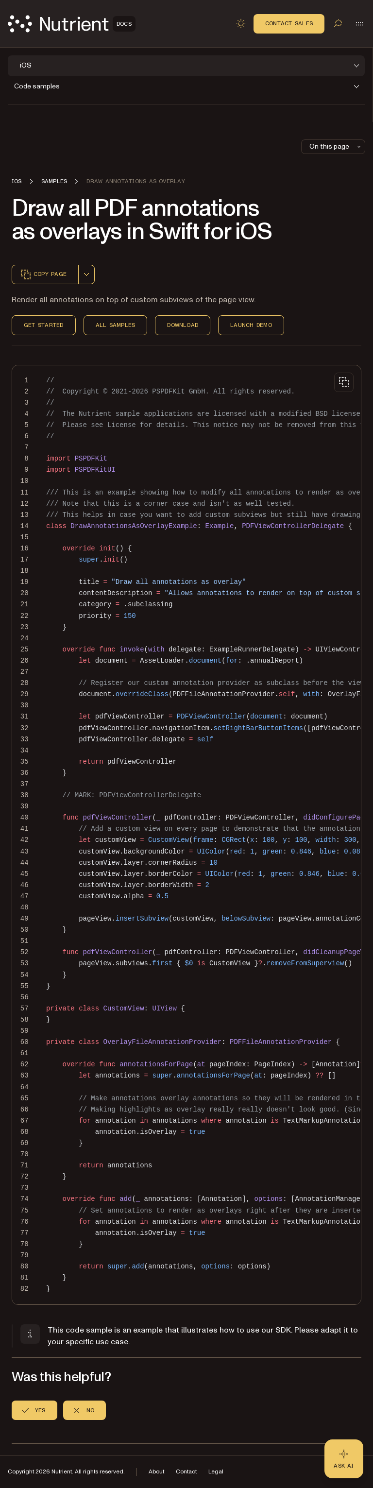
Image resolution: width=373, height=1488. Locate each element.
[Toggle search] (338, 23)
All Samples (116, 325)
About (156, 1472)
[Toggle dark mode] (241, 23)
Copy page (43, 274)
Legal (215, 1472)
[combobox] (86, 274)
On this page (336, 146)
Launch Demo (251, 325)
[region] (186, 835)
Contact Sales (289, 23)
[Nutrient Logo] (72, 24)
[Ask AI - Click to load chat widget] (343, 1458)
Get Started (44, 325)
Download (182, 325)
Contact (186, 1472)
